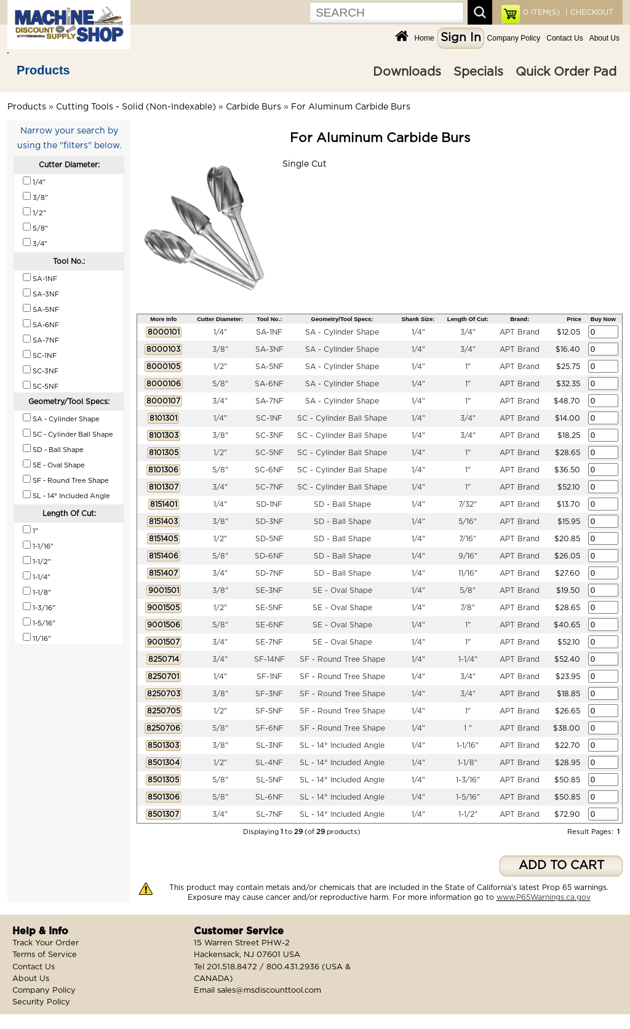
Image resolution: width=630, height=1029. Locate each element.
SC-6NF (269, 470)
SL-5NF (269, 780)
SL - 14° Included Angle (342, 745)
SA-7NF (269, 401)
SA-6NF (269, 383)
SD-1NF (269, 504)
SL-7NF (269, 814)
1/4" (220, 332)
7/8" (467, 607)
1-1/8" (467, 762)
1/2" (220, 366)
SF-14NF (269, 659)
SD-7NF (269, 573)
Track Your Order (45, 943)
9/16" (467, 556)
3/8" (220, 349)
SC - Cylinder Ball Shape (342, 418)
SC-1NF (269, 418)
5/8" (220, 383)
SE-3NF (269, 590)
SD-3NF (269, 521)
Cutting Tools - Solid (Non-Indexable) (136, 107)
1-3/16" (468, 780)
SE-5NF (269, 607)
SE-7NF (269, 642)
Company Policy (514, 38)
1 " (468, 728)
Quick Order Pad (566, 72)
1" (468, 366)
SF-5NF (269, 711)
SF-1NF (269, 676)
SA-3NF (269, 349)
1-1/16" (468, 745)
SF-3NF (269, 693)
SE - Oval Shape (342, 590)
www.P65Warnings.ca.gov (543, 897)
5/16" (467, 521)
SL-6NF (269, 797)
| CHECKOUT (588, 12)
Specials (478, 72)
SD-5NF (269, 538)
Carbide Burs (253, 107)
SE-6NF (269, 625)
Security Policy (41, 1002)
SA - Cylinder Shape (342, 332)
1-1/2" (467, 814)
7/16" (467, 538)
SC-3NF (269, 435)
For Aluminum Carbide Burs (350, 107)
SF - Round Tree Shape (342, 659)
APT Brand (520, 332)
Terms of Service (44, 955)
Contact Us (564, 38)
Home (424, 38)
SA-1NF (269, 332)
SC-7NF (269, 487)
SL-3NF (269, 745)
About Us (604, 38)
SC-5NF (269, 452)
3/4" (468, 332)
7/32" (467, 504)
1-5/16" (468, 797)
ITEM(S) (541, 12)
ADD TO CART (561, 866)
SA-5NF (269, 366)
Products (43, 70)
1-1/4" (467, 659)
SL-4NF (269, 762)
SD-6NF (269, 556)
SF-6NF (269, 728)
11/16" (467, 573)
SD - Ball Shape (342, 504)
